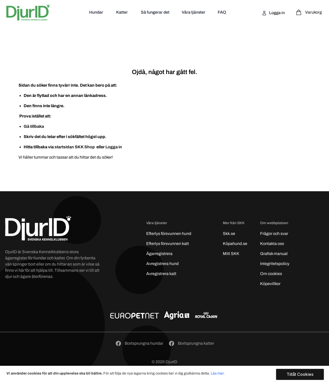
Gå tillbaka (34, 126)
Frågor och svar (274, 233)
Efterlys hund (168, 233)
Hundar (96, 12)
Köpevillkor (270, 283)
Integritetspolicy (274, 263)
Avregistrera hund (162, 263)
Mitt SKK (231, 253)
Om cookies (271, 273)
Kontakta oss (272, 243)
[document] (165, 374)
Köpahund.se (235, 243)
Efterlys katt (167, 243)
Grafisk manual (274, 253)
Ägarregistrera (159, 253)
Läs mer (217, 373)
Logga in (276, 13)
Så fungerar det (155, 12)
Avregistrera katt (161, 273)
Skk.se (229, 233)
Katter (122, 12)
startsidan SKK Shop (75, 147)
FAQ (222, 12)
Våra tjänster (193, 12)
